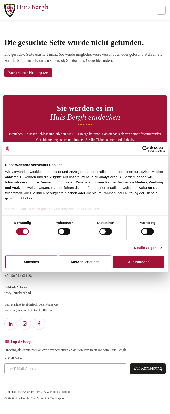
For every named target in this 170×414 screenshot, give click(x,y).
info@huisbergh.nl (17, 293)
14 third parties (40, 209)
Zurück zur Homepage (28, 72)
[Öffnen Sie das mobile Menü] (161, 10)
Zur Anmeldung (148, 368)
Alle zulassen (138, 262)
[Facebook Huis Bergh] (39, 324)
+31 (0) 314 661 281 (19, 276)
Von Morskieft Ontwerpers (47, 398)
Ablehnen (31, 262)
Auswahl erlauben (85, 262)
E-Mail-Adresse (14, 358)
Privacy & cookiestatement (54, 391)
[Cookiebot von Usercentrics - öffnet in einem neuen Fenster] (145, 149)
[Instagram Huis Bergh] (25, 324)
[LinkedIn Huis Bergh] (10, 324)
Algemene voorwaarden (19, 391)
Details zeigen (145, 248)
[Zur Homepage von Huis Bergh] (26, 10)
